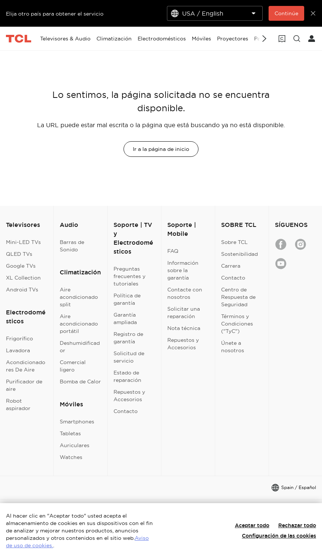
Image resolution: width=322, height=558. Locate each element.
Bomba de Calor (80, 381)
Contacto (126, 411)
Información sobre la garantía (182, 270)
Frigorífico (19, 338)
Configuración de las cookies (279, 535)
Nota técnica (183, 328)
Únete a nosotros (232, 347)
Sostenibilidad (239, 254)
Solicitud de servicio (129, 357)
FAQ (172, 251)
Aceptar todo (252, 525)
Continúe (286, 13)
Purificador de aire (24, 385)
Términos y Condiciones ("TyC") (237, 323)
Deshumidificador (80, 347)
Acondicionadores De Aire (25, 366)
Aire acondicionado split (79, 297)
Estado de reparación (127, 376)
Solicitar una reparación (183, 313)
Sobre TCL (234, 242)
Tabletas (70, 433)
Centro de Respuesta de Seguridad (238, 297)
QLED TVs (19, 254)
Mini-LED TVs (23, 242)
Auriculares (74, 445)
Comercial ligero (73, 366)
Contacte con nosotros (184, 293)
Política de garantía (127, 299)
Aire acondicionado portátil (79, 323)
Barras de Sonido (72, 246)
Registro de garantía (128, 338)
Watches (71, 457)
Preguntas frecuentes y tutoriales (129, 276)
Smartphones (77, 421)
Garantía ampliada (125, 318)
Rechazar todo (297, 525)
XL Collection (23, 277)
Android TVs (22, 289)
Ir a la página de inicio (161, 149)
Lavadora (18, 350)
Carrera (230, 266)
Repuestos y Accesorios (129, 396)
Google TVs (21, 266)
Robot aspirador (18, 404)
